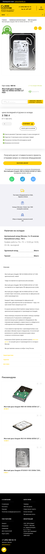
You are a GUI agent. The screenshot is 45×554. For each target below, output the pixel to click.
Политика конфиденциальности (11, 512)
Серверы (26, 504)
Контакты (5, 506)
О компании (5, 504)
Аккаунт (4, 523)
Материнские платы (29, 514)
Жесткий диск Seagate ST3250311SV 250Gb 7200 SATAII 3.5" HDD (22, 470)
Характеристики (22, 355)
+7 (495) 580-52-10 (25, 7)
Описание (22, 267)
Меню (3, 14)
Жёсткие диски (28, 506)
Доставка (22, 364)
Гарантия (22, 359)
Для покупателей (7, 531)
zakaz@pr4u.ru (20, 1)
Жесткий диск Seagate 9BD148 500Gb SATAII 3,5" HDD (22, 407)
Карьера (4, 509)
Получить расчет (22, 163)
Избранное (5, 526)
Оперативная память (30, 509)
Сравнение (5, 528)
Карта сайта (5, 533)
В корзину (28, 124)
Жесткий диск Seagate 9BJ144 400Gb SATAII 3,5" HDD (22, 438)
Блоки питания (28, 512)
